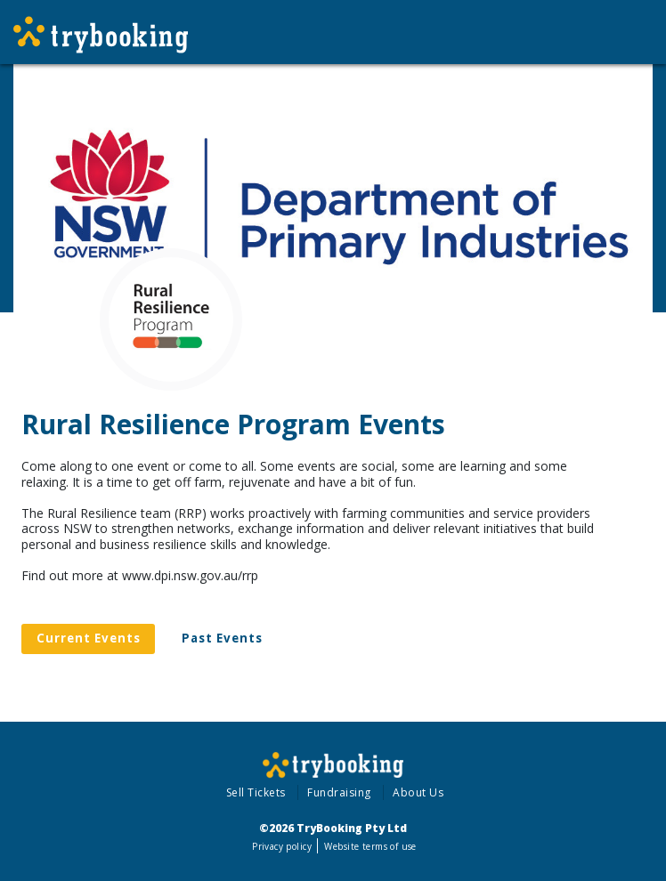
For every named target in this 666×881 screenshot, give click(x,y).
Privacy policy (282, 846)
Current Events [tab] (89, 638)
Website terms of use (370, 846)
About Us (418, 792)
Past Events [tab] (222, 638)
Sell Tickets (256, 792)
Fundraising (339, 792)
